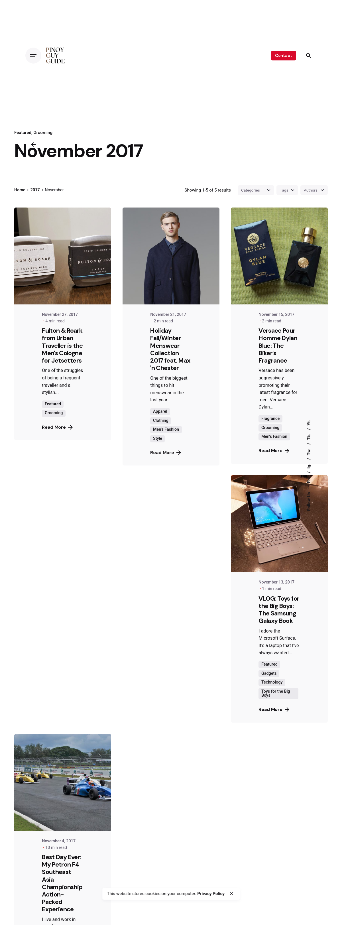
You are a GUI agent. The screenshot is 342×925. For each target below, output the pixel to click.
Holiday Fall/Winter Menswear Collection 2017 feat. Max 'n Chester (170, 349)
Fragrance (270, 418)
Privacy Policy (211, 893)
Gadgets (269, 673)
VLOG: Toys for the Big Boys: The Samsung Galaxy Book (278, 609)
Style (157, 438)
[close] (231, 893)
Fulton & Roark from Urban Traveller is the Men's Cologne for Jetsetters (62, 345)
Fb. (308, 479)
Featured (22, 132)
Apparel (160, 411)
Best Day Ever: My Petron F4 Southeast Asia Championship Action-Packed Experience (62, 883)
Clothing (160, 420)
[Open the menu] (33, 56)
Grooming (42, 132)
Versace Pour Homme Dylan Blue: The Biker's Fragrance (277, 345)
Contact (283, 55)
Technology (272, 682)
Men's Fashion (166, 429)
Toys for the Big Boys (275, 693)
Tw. (308, 451)
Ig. (308, 465)
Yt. (308, 422)
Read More (57, 427)
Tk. (308, 436)
